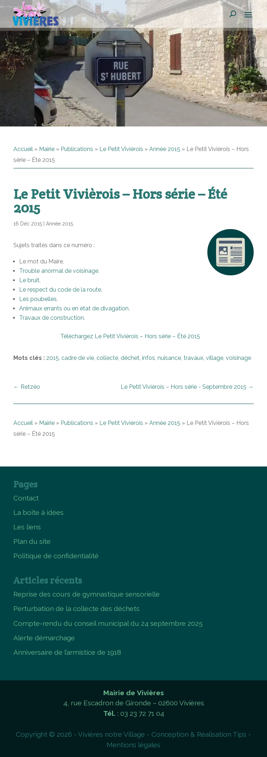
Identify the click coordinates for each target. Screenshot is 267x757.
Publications (77, 149)
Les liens (27, 527)
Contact (26, 498)
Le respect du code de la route (60, 289)
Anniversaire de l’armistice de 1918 (67, 652)
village (214, 357)
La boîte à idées (38, 512)
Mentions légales (133, 745)
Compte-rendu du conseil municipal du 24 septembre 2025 (108, 623)
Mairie (47, 149)
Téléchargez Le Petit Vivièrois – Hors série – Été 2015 (130, 336)
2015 (52, 357)
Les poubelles (38, 299)
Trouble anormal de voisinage (58, 270)
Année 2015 (164, 149)
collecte (107, 357)
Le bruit (29, 280)
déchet (130, 357)
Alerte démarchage (44, 638)
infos (148, 357)
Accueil (23, 149)
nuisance (169, 357)
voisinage (238, 357)
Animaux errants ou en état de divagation (74, 308)
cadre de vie (77, 357)
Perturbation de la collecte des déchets (76, 608)
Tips (239, 734)
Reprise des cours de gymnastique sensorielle (86, 594)
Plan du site (32, 541)
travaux (193, 357)
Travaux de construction (51, 317)
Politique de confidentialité (56, 556)
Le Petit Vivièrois (121, 149)
